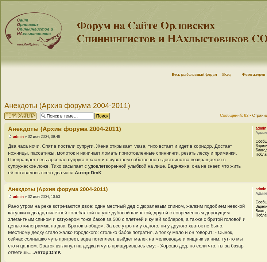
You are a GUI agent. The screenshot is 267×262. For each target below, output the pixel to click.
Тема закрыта (20, 115)
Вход (226, 74)
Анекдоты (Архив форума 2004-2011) (67, 106)
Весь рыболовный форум (194, 74)
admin (18, 137)
